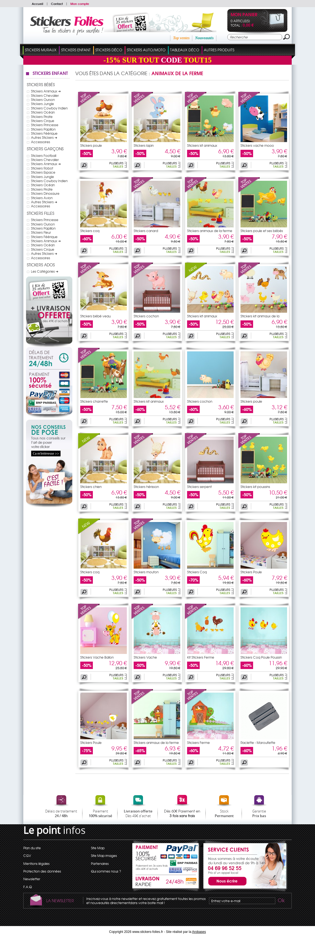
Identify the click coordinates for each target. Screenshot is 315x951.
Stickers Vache (145, 657)
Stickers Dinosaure (45, 193)
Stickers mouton (146, 571)
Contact (57, 3)
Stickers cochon (146, 316)
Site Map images (104, 855)
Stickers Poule (251, 571)
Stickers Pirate (42, 116)
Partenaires (100, 863)
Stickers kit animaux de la (259, 316)
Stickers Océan (43, 112)
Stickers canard (146, 230)
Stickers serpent (199, 486)
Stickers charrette (94, 401)
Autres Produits (219, 49)
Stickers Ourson (43, 99)
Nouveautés (204, 38)
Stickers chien (91, 486)
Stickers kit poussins (255, 486)
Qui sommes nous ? (106, 871)
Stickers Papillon (43, 129)
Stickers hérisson (146, 486)
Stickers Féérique (44, 133)
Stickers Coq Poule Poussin (261, 657)
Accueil (37, 3)
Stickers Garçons (45, 149)
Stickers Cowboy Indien (49, 108)
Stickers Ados (41, 265)
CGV (27, 855)
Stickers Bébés (41, 84)
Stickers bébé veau (95, 316)
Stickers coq (89, 230)
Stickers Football (43, 155)
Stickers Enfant (76, 49)
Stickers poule (91, 145)
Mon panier (244, 15)
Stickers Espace (43, 172)
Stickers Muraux (40, 49)
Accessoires (40, 142)
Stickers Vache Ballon (97, 657)
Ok (281, 901)
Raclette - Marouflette (257, 742)
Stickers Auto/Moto (146, 49)
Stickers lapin (144, 145)
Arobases (199, 932)
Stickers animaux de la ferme (209, 230)
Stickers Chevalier (45, 95)
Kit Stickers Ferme (200, 657)
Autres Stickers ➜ (44, 137)
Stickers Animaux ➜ (46, 91)
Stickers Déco (108, 49)
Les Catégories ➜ (44, 271)
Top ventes (181, 38)
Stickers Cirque (42, 121)
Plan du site (32, 847)
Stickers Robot (42, 168)
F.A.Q (27, 886)
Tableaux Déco (184, 49)
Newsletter (31, 878)
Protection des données (42, 871)
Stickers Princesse (44, 125)
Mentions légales (36, 863)
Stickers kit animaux (202, 145)
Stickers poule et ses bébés (261, 230)
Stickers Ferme (198, 742)
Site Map (98, 847)
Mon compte (79, 3)
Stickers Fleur (41, 232)
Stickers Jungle (42, 104)
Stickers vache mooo (257, 145)
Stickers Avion (42, 198)
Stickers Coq (197, 571)
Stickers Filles (40, 213)
